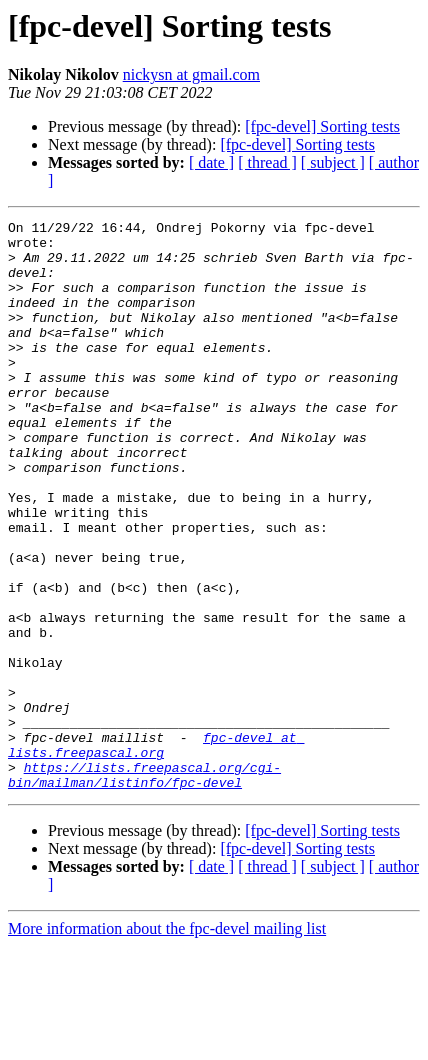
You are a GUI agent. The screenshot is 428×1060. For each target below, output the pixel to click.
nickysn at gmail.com (191, 74)
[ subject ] (333, 162)
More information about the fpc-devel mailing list (167, 1042)
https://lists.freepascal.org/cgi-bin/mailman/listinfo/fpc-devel (144, 887)
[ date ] (211, 162)
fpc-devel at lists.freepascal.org (156, 851)
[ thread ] (267, 162)
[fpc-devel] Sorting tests (322, 126)
